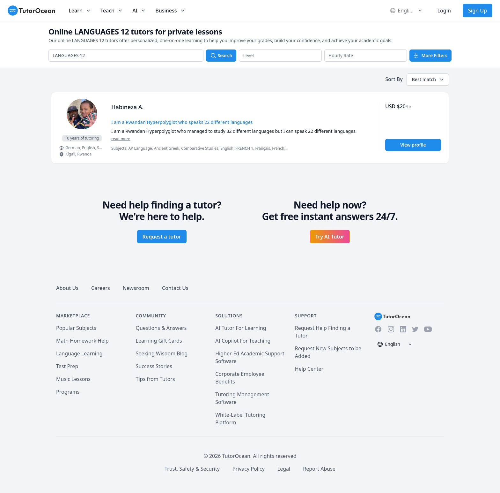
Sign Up (477, 10)
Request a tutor (162, 236)
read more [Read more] (120, 138)
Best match (428, 79)
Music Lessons (73, 379)
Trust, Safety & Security (192, 468)
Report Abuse (319, 468)
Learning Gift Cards (159, 340)
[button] (280, 55)
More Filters (430, 55)
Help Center (309, 368)
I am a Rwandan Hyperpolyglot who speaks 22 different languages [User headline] (182, 122)
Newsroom (136, 288)
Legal (283, 468)
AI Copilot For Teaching (242, 340)
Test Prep (67, 366)
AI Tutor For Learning (240, 327)
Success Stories (154, 366)
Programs (67, 391)
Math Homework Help (82, 340)
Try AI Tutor (329, 236)
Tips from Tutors (155, 379)
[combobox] (125, 55)
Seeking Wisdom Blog (162, 353)
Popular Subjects (76, 327)
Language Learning (79, 353)
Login (444, 10)
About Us (67, 288)
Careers (100, 288)
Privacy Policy (248, 468)
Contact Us (175, 288)
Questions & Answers (161, 327)
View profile (413, 145)
